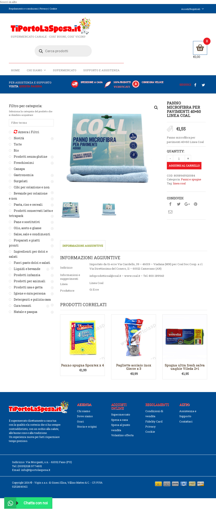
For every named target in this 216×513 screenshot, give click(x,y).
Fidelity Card (153, 417)
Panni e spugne (191, 175)
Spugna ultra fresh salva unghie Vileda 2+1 (185, 362)
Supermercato (147, 48)
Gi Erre (94, 285)
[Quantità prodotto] (179, 154)
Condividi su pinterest (195, 200)
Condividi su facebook (170, 200)
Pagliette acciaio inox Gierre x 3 (133, 362)
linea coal (179, 179)
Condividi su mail (170, 207)
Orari (80, 417)
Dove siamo (85, 412)
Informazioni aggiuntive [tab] (82, 241)
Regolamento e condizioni (23, 8)
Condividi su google (187, 200)
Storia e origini (87, 422)
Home (98, 48)
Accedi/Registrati (192, 9)
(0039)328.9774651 (30, 462)
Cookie (53, 8)
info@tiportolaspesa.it (35, 465)
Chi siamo (119, 47)
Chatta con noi (26, 503)
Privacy (44, 8)
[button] (156, 103)
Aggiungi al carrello (184, 161)
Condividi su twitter (178, 200)
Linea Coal (96, 278)
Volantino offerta (122, 431)
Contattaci (185, 417)
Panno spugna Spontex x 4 (82, 361)
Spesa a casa (119, 415)
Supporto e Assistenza (184, 48)
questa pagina (30, 82)
